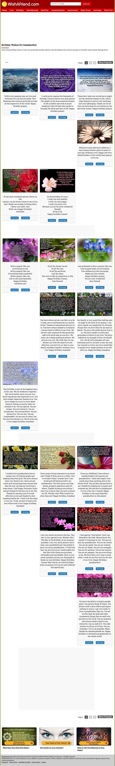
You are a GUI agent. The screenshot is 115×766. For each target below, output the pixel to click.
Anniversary (72, 10)
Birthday (20, 10)
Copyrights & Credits (24, 762)
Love (12, 10)
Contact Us (5, 762)
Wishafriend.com (7, 756)
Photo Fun (108, 10)
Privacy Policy (36, 762)
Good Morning (32, 10)
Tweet (6, 62)
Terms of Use (13, 762)
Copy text (15, 112)
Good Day (44, 10)
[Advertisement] (58, 27)
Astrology (97, 10)
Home (4, 10)
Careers (43, 762)
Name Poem (86, 10)
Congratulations (58, 10)
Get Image (25, 112)
